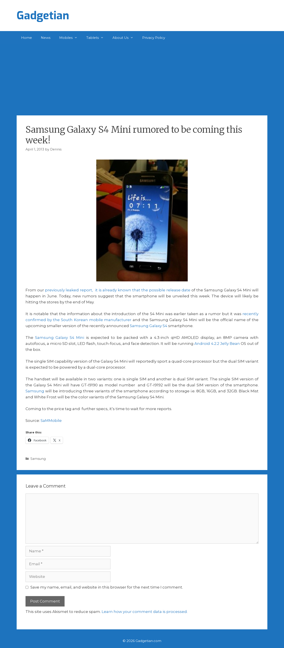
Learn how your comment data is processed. (144, 611)
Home (26, 38)
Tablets (97, 37)
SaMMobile (51, 420)
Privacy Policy (153, 38)
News (45, 38)
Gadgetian (43, 15)
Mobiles (70, 37)
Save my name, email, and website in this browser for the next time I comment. (106, 587)
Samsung (35, 391)
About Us (125, 37)
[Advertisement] (142, 78)
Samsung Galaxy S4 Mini (59, 337)
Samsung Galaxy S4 (148, 326)
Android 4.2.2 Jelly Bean (217, 343)
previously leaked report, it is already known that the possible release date (118, 290)
